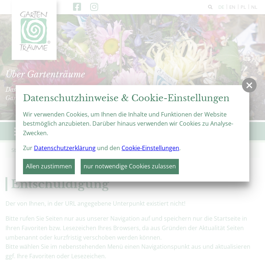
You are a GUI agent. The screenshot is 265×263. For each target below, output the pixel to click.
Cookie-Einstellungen (150, 148)
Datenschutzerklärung (65, 148)
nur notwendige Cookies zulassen (130, 166)
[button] (249, 85)
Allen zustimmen (49, 166)
